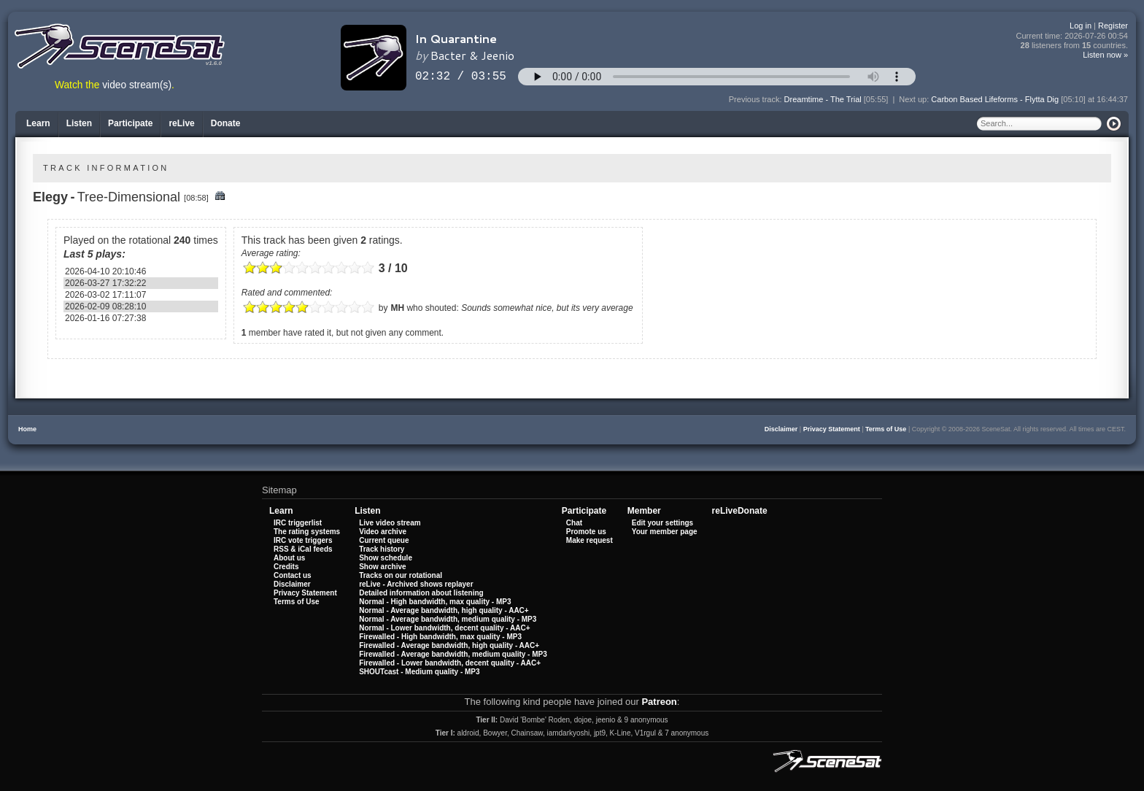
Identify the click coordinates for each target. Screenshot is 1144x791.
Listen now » (1105, 54)
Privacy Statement (831, 429)
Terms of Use (885, 429)
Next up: (915, 99)
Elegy (50, 197)
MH (397, 308)
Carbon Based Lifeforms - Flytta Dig (995, 99)
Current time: (1072, 36)
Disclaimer (781, 429)
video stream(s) (136, 85)
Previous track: (756, 99)
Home (27, 429)
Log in (1080, 25)
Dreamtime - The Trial (823, 99)
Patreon (658, 701)
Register (1113, 25)
